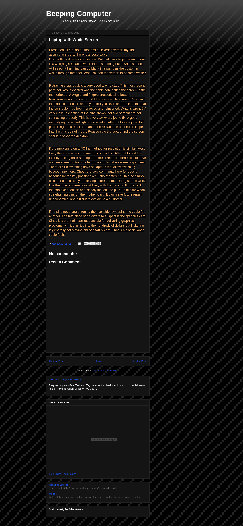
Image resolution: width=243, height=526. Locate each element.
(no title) (53, 493)
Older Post (140, 361)
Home (98, 361)
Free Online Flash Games (62, 474)
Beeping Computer (78, 13)
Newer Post (56, 361)
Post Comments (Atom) (105, 370)
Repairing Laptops (58, 484)
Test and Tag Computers (65, 379)
